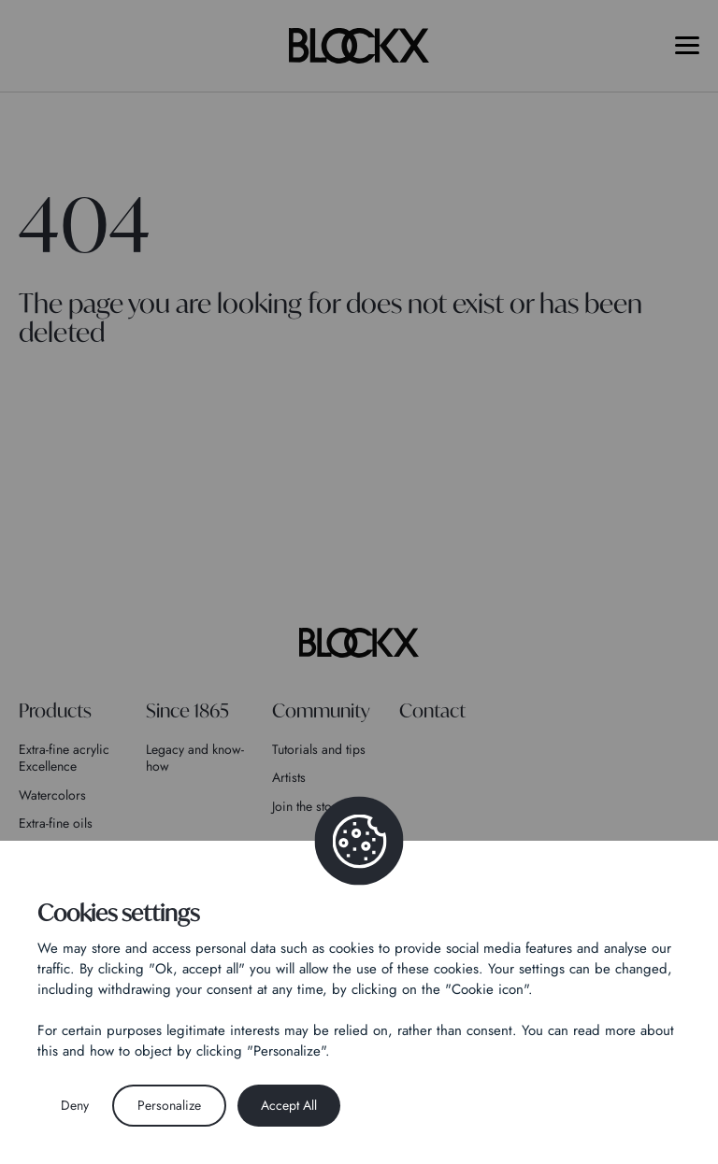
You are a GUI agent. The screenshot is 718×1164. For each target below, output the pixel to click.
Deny (75, 1105)
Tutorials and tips (319, 749)
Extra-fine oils (56, 823)
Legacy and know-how (195, 757)
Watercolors (52, 795)
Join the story (307, 806)
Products (55, 710)
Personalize (169, 1105)
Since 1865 (187, 710)
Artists (289, 777)
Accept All (289, 1105)
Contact (432, 710)
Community (321, 710)
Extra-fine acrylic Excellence (64, 757)
